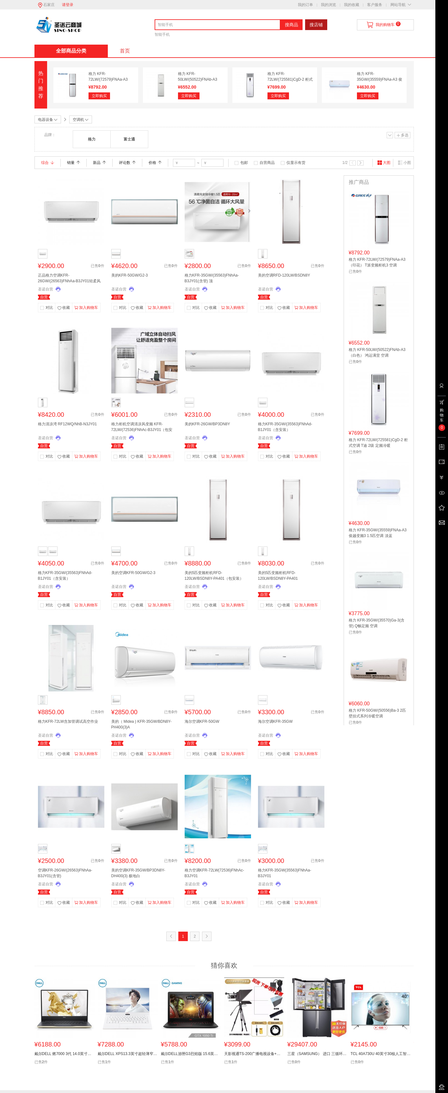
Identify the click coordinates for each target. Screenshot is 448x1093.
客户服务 (374, 5)
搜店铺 (316, 24)
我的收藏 (351, 5)
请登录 (67, 5)
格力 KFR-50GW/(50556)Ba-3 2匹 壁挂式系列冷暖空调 (377, 713)
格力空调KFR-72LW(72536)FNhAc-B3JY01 (214, 873)
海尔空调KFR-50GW (202, 721)
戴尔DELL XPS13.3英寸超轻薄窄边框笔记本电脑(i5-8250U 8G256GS (128, 1054)
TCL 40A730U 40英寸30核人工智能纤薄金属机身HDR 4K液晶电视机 (381, 1054)
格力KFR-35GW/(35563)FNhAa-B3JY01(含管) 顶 (212, 278)
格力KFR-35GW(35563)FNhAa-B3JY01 (284, 873)
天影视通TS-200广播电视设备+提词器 (254, 1054)
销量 (73, 162)
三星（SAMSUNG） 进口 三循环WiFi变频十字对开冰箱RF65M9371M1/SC (317, 1054)
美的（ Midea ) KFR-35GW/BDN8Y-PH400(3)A (141, 724)
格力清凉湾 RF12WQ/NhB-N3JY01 (67, 424)
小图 (404, 162)
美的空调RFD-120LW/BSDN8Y (284, 275)
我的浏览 (328, 5)
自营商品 (267, 162)
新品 (99, 162)
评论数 (127, 162)
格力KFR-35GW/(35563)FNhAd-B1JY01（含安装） (285, 427)
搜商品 (291, 24)
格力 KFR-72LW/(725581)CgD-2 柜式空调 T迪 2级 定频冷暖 (290, 79)
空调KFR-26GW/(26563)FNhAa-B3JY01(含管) (65, 873)
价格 (155, 162)
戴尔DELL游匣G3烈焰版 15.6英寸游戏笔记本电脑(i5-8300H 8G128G (191, 1054)
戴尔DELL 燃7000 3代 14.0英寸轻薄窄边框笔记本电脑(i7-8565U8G (64, 1054)
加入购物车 (86, 307)
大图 (383, 162)
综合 (47, 162)
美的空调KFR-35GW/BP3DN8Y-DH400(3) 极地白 (138, 873)
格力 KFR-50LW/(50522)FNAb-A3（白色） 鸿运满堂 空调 (198, 79)
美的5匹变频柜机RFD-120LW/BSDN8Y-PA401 (278, 576)
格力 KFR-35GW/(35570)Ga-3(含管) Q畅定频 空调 (377, 623)
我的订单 (305, 5)
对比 (49, 307)
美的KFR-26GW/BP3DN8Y (207, 424)
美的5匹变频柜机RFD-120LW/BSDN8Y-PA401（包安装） (214, 576)
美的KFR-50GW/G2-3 (129, 275)
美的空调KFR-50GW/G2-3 (133, 573)
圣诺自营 (45, 289)
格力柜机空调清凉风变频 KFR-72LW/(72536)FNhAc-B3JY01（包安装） (142, 427)
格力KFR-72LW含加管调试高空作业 (68, 721)
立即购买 (99, 96)
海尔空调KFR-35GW (275, 721)
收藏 (63, 308)
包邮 (244, 162)
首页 (125, 50)
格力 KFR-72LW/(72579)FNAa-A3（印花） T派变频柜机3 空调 (377, 262)
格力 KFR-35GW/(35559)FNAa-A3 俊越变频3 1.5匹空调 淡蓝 (379, 79)
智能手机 (162, 34)
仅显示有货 (295, 162)
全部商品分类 (71, 50)
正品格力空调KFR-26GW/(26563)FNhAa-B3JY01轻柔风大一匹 (69, 278)
